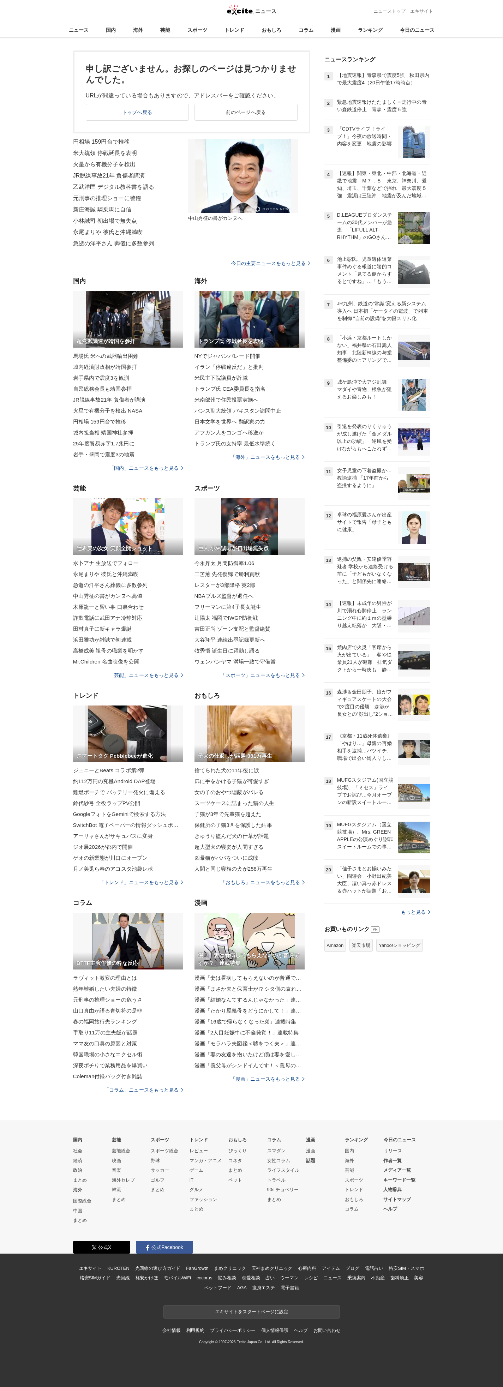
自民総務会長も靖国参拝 (102, 389)
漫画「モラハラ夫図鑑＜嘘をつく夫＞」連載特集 (249, 1043)
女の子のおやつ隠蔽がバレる (229, 792)
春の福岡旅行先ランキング (105, 1022)
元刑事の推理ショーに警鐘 (107, 198)
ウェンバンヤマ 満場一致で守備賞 (235, 662)
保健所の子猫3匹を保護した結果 (233, 825)
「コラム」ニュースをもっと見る (143, 1090)
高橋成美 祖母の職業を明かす (108, 651)
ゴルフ (157, 1180)
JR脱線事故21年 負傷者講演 (109, 176)
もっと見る (415, 912)
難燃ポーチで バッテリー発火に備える (119, 792)
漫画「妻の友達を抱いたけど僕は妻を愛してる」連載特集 (249, 1054)
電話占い (374, 1268)
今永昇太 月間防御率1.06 (224, 563)
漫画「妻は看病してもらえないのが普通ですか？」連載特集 (249, 978)
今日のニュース (417, 30)
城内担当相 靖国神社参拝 (103, 433)
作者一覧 (392, 1160)
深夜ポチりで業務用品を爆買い (110, 1065)
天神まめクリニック (272, 1268)
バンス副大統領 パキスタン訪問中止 (237, 411)
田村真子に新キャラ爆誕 (102, 629)
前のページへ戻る (246, 112)
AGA (242, 1287)
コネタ (235, 1160)
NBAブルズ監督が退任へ (223, 596)
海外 (138, 30)
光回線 (123, 1277)
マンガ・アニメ (206, 1160)
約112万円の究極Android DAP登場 (114, 781)
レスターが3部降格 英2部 (224, 585)
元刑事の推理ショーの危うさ (108, 1000)
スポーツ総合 (164, 1150)
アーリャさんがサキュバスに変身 (113, 836)
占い (270, 1277)
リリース (393, 1150)
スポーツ (197, 30)
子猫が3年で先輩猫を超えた (228, 814)
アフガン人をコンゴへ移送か (229, 433)
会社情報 (171, 1330)
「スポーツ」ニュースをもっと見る (263, 675)
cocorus (204, 1277)
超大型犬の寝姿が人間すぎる (229, 847)
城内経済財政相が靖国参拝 (105, 367)
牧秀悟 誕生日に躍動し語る (227, 651)
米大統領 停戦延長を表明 (105, 153)
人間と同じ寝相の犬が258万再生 (233, 869)
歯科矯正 (399, 1277)
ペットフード (217, 1287)
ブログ (352, 1268)
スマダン (276, 1150)
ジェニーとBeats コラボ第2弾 (109, 770)
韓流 (116, 1189)
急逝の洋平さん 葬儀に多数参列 (113, 243)
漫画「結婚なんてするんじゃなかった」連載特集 (249, 1000)
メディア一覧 (397, 1170)
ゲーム (196, 1170)
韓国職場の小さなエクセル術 (108, 1054)
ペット (235, 1180)
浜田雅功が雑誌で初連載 (102, 640)
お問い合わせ (327, 1330)
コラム (306, 30)
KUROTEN (118, 1268)
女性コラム (278, 1160)
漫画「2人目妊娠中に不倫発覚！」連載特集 (246, 1032)
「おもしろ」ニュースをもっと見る (263, 882)
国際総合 (82, 1200)
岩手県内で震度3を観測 (101, 378)
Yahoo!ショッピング (399, 945)
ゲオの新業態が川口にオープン (110, 858)
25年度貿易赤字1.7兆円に (103, 443)
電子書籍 (290, 1287)
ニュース (79, 30)
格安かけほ (147, 1277)
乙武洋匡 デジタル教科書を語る (113, 187)
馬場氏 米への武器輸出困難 (106, 356)
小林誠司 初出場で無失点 (105, 221)
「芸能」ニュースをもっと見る (146, 675)
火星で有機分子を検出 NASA (108, 411)
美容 (418, 1277)
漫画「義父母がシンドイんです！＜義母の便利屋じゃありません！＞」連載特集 (249, 1065)
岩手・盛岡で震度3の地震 (104, 454)
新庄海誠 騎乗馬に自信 (102, 209)
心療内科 (307, 1268)
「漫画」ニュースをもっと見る (267, 1079)
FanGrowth (197, 1268)
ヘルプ (390, 1209)
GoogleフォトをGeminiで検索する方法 (119, 814)
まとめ (80, 1180)
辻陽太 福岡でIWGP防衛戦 (226, 618)
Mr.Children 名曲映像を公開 (106, 662)
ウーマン (289, 1277)
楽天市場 (361, 945)
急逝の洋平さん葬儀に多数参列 (110, 585)
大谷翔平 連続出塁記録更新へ (229, 640)
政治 (77, 1170)
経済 (77, 1160)
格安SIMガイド (95, 1277)
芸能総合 (121, 1150)
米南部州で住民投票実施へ (226, 400)
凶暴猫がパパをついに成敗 (226, 858)
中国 (77, 1210)
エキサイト (421, 11)
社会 (77, 1150)
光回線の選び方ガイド (158, 1268)
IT (192, 1180)
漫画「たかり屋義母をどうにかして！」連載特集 (249, 1011)
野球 (155, 1160)
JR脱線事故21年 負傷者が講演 (109, 400)
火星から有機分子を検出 (104, 164)
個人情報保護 (274, 1330)
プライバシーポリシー (233, 1330)
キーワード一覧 (399, 1180)
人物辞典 (392, 1189)
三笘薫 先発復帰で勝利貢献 (227, 574)
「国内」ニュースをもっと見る (146, 468)
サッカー (160, 1170)
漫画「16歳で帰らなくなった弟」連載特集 (245, 1022)
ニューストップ (389, 11)
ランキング (370, 30)
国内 (111, 30)
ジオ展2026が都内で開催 (103, 847)
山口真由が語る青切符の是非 (108, 1011)
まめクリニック (230, 1268)
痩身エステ (263, 1287)
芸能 (165, 30)
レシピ (311, 1277)
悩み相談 (227, 1277)
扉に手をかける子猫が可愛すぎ (231, 781)
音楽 (116, 1170)
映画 (116, 1160)
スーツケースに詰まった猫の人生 (234, 803)
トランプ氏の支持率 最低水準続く (235, 443)
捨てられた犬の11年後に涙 (226, 770)
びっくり (237, 1150)
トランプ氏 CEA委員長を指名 (230, 389)
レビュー (199, 1150)
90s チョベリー (283, 1189)
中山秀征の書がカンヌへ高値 (108, 596)
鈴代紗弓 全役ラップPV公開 (106, 803)
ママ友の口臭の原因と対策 (105, 1043)
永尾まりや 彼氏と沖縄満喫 (108, 232)
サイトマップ (397, 1199)
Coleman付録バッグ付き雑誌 (108, 1076)
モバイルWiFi (177, 1277)
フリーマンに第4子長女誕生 (228, 607)
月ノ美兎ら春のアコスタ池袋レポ (113, 869)
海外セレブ (123, 1180)
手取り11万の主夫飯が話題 (105, 1032)
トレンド (234, 30)
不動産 (378, 1277)
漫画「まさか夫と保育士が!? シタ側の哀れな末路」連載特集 (249, 989)
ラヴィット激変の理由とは (105, 978)
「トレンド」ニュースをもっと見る (141, 882)
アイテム (331, 1268)
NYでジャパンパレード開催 (227, 356)
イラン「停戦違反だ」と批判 (229, 367)
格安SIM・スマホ (406, 1268)
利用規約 (195, 1330)
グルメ (196, 1189)
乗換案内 (356, 1277)
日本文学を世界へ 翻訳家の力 (229, 422)
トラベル (276, 1180)
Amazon (335, 945)
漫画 (336, 30)
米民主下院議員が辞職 (221, 378)
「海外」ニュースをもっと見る (267, 457)
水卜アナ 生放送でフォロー (106, 563)
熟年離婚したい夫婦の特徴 (105, 989)
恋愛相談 (251, 1277)
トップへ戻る (137, 112)
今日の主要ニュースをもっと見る (270, 263)
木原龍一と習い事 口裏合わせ (108, 607)
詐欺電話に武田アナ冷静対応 (108, 618)
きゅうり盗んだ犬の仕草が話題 (231, 836)
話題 (310, 1160)
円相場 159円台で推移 (101, 142)
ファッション (203, 1199)
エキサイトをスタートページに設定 (251, 1311)
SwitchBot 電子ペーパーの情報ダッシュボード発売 (128, 825)
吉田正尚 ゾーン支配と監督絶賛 (232, 629)
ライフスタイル (283, 1170)
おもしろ (271, 30)
